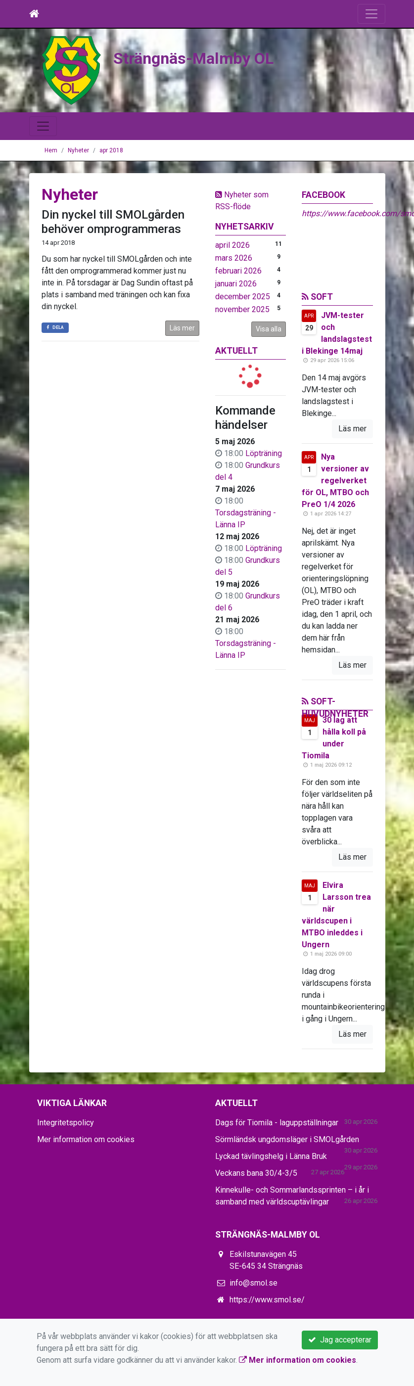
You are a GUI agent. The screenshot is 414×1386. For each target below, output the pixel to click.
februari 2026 (238, 271)
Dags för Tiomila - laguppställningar (276, 1122)
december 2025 (242, 296)
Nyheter (78, 150)
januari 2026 (236, 283)
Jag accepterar (339, 1339)
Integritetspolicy (65, 1122)
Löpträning (263, 453)
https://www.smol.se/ (267, 1299)
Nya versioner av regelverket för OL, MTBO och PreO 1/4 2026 (335, 480)
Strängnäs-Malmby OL (196, 58)
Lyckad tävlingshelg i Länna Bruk (271, 1156)
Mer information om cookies (86, 1139)
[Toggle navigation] (371, 14)
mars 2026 (233, 258)
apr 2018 (111, 150)
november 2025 (242, 309)
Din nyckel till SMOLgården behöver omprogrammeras (113, 222)
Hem (51, 150)
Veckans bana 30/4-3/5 (256, 1173)
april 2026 (232, 245)
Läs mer (182, 328)
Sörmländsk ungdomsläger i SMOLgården (287, 1139)
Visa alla (268, 329)
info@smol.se (253, 1283)
